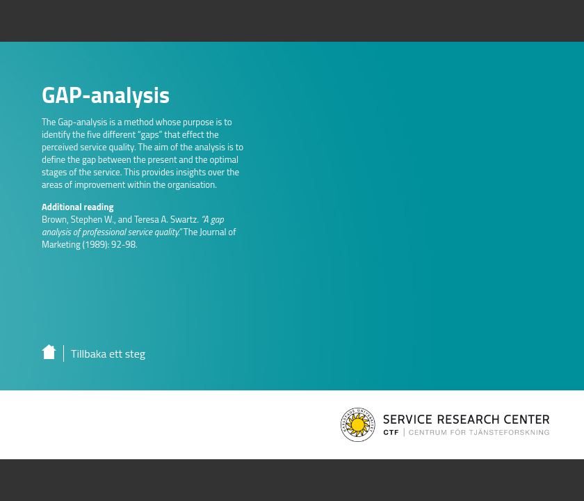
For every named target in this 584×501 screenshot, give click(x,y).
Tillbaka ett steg (108, 353)
